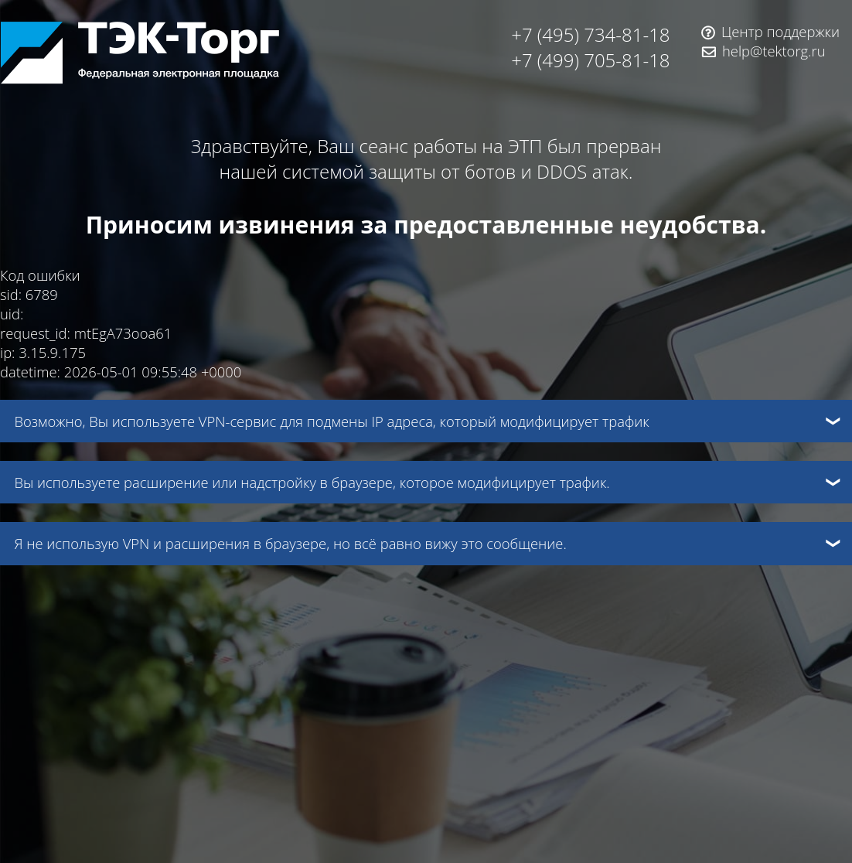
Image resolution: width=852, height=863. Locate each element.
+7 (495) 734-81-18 (590, 34)
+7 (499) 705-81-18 (590, 60)
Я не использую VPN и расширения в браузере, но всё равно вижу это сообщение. (290, 543)
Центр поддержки (780, 31)
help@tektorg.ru (774, 50)
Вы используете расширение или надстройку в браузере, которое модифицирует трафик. (311, 482)
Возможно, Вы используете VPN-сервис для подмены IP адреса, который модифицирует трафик (331, 421)
